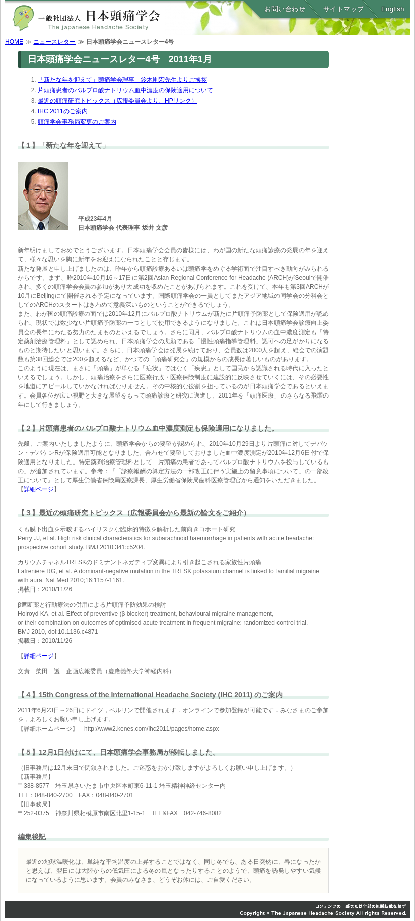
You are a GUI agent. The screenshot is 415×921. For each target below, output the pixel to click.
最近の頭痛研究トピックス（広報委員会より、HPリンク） (117, 100)
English (392, 9)
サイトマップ (343, 9)
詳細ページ (39, 489)
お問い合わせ (284, 9)
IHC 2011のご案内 (63, 111)
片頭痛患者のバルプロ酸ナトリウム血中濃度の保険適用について (125, 90)
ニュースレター (54, 41)
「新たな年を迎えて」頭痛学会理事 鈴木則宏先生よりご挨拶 (122, 79)
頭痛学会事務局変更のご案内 (77, 121)
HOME (14, 41)
